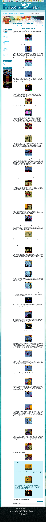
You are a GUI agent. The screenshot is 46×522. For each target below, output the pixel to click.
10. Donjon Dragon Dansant (7, 45)
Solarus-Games (25, 516)
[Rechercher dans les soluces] (37, 13)
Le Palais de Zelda (20, 516)
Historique (25, 511)
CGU (35, 511)
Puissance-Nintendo (23, 514)
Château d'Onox (40, 501)
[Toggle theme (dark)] (3, 11)
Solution (14, 25)
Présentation (5, 25)
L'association (31, 511)
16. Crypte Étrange (5, 54)
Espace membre (40, 10)
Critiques (27, 25)
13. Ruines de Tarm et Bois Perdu (7, 50)
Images (32, 25)
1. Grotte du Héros (5, 32)
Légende (9, 25)
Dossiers (17, 10)
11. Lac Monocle (5, 47)
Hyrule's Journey (21, 517)
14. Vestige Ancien (5, 51)
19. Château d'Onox (6, 58)
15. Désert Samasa (5, 53)
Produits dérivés (34, 10)
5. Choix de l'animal (6, 37)
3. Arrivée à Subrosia (6, 35)
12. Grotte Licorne (5, 48)
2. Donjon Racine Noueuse (7, 33)
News (6, 10)
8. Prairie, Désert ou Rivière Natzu (7, 42)
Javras (26, 519)
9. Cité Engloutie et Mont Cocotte (6, 44)
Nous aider (16, 511)
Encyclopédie (27, 10)
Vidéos (13, 10)
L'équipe (11, 511)
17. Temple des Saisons (6, 55)
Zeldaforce (25, 517)
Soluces (9, 10)
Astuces (18, 25)
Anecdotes (23, 25)
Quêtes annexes (5, 63)
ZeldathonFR (34, 516)
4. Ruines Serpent (5, 36)
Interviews (22, 10)
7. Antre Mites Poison (6, 40)
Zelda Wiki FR (30, 516)
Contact (20, 511)
